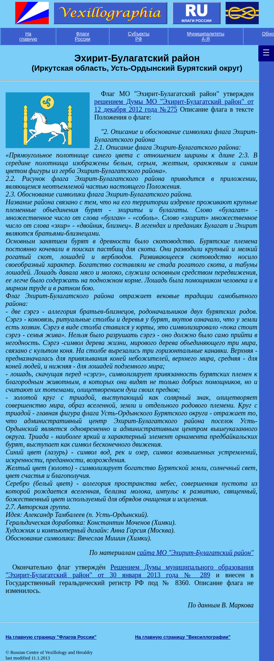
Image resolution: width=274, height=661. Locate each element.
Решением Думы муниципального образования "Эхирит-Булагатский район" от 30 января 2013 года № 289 (130, 571)
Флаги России (82, 36)
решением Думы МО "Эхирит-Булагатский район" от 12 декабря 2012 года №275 (174, 105)
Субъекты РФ (139, 36)
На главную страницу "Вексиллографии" (183, 637)
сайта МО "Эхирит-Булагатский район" (195, 552)
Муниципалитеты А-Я (205, 36)
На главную (28, 36)
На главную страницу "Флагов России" (51, 637)
